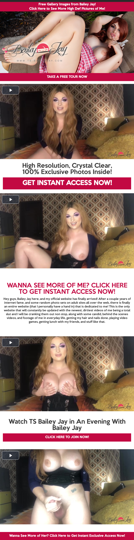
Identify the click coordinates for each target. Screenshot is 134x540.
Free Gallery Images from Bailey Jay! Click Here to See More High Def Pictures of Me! (67, 6)
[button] (10, 90)
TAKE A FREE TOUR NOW (67, 77)
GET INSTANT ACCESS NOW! (67, 183)
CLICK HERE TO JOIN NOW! (67, 437)
